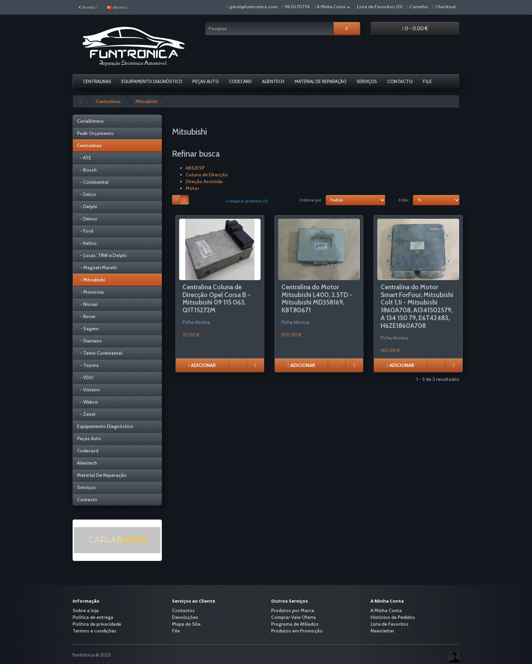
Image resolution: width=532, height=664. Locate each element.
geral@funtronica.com (254, 7)
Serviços (367, 81)
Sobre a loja (86, 610)
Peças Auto (205, 81)
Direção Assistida (204, 181)
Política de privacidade (97, 624)
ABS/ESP (195, 168)
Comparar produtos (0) (247, 200)
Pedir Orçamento (95, 133)
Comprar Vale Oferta (293, 617)
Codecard (240, 81)
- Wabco (87, 402)
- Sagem (87, 329)
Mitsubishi (146, 101)
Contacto (400, 81)
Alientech (273, 81)
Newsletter (382, 631)
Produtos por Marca (292, 610)
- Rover (86, 316)
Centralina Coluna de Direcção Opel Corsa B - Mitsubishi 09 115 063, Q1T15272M (216, 298)
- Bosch (87, 170)
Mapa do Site (186, 624)
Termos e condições (94, 631)
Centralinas (97, 81)
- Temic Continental (99, 353)
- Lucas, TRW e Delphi (102, 255)
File (427, 81)
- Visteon (88, 390)
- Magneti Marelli (97, 268)
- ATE (84, 158)
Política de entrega (93, 617)
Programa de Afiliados (295, 624)
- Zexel (86, 414)
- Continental (93, 182)
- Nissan (87, 304)
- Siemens (89, 341)
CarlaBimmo (90, 121)
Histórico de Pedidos (392, 617)
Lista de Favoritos (389, 624)
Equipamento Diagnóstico (151, 81)
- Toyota (88, 365)
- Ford (85, 231)
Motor (192, 188)
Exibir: (404, 199)
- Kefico (87, 243)
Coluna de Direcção (207, 175)
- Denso (87, 219)
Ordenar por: (310, 199)
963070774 (297, 7)
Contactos (183, 610)
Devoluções (185, 617)
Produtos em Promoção (297, 631)
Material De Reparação (320, 81)
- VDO (85, 377)
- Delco (86, 194)
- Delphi (87, 206)
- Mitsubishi (91, 280)
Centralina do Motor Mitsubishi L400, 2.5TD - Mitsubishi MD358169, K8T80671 (317, 298)
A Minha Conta (386, 610)
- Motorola (90, 292)
